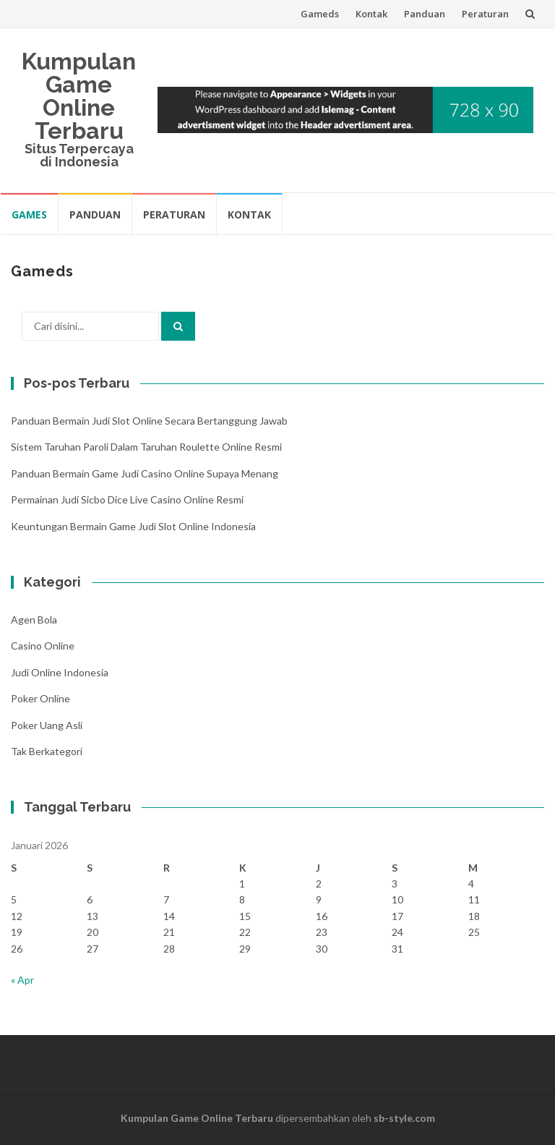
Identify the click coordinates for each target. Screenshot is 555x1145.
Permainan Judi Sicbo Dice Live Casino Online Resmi (127, 499)
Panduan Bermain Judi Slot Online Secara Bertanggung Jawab (149, 420)
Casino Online (42, 645)
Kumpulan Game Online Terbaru (79, 96)
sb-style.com (404, 1118)
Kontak (371, 13)
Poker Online (40, 698)
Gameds (320, 13)
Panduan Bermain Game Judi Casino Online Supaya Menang (144, 473)
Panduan (424, 13)
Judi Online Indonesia (59, 672)
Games (29, 214)
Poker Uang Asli (46, 725)
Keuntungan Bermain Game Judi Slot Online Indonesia (133, 526)
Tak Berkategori (46, 751)
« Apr (22, 980)
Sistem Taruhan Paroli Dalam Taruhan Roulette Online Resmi (146, 446)
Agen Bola (34, 619)
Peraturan (485, 13)
